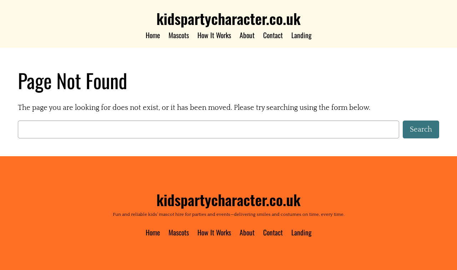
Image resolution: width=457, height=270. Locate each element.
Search (421, 129)
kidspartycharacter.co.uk (228, 18)
